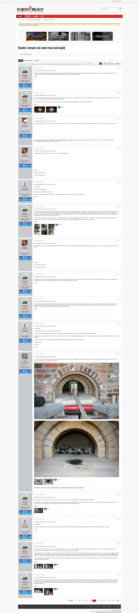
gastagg (24, 155)
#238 (118, 519)
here (45, 172)
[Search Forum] (110, 8)
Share (25, 84)
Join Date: (22, 80)
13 (82, 600)
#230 (118, 182)
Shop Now (28, 16)
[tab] (20, 60)
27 (113, 600)
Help (42, 16)
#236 (118, 354)
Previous (71, 600)
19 (105, 600)
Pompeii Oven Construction (49, 19)
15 (90, 600)
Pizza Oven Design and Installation (33, 19)
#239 (118, 544)
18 (101, 600)
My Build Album (75, 487)
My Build (82, 487)
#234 (118, 298)
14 (86, 600)
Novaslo (24, 125)
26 (109, 600)
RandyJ (25, 75)
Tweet (25, 86)
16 (94, 600)
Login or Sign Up (117, 1)
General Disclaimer (106, 606)
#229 (118, 148)
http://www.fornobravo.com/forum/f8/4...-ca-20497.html (93, 140)
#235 (118, 323)
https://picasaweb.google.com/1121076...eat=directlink (47, 141)
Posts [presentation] (20, 60)
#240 (118, 574)
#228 (118, 118)
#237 (118, 494)
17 (97, 600)
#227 (118, 92)
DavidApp (25, 188)
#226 (118, 68)
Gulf (25, 361)
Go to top (116, 606)
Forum (22, 19)
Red (22, 606)
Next (118, 600)
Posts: (23, 82)
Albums (36, 16)
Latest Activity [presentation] (28, 60)
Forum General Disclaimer (26, 54)
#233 (118, 274)
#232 (118, 240)
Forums (20, 16)
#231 (118, 206)
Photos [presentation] (37, 60)
